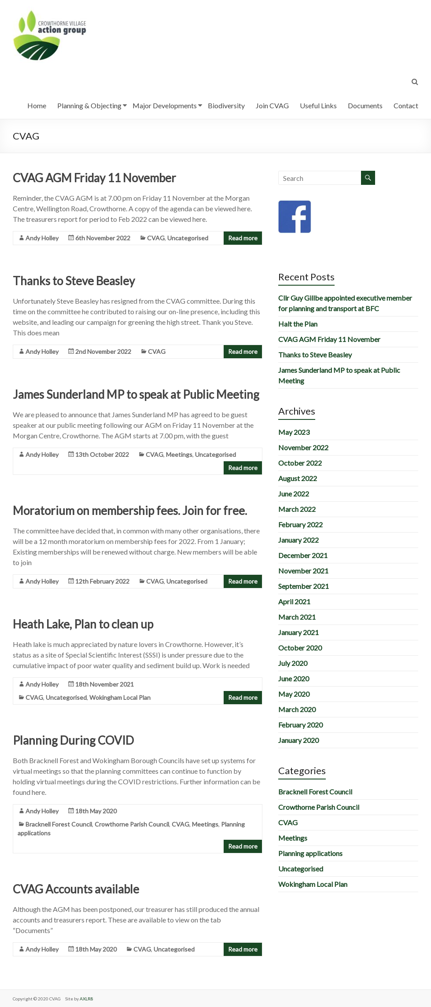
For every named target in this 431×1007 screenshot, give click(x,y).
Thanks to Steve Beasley (74, 281)
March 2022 (297, 509)
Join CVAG (272, 105)
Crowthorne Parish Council (132, 824)
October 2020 (300, 647)
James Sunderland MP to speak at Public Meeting (136, 394)
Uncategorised (187, 238)
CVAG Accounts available (76, 889)
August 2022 (297, 478)
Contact (406, 105)
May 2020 (293, 694)
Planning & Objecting (89, 105)
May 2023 (293, 432)
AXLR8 (86, 998)
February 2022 (300, 524)
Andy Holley (42, 238)
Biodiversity (226, 105)
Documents (365, 105)
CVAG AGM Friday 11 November (94, 178)
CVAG (156, 238)
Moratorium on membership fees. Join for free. (130, 511)
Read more (243, 238)
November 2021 (303, 570)
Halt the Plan (297, 324)
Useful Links (318, 105)
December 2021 (303, 555)
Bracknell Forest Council (59, 824)
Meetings (179, 454)
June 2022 (293, 493)
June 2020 (293, 678)
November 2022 (303, 447)
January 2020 (298, 740)
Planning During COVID (73, 740)
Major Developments (165, 105)
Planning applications (310, 853)
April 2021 (294, 601)
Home (36, 105)
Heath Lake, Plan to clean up (83, 624)
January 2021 (298, 632)
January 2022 (298, 540)
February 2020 (300, 724)
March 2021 (297, 617)
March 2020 (297, 709)
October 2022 (300, 463)
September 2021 (303, 586)
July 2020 (292, 663)
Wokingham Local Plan (120, 697)
